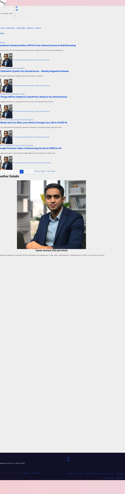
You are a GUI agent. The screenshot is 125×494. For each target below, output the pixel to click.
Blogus (26, 473)
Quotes (21, 68)
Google (8, 145)
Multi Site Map (108, 478)
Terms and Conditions (105, 474)
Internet (23, 120)
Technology (20, 28)
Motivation (11, 28)
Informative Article (13, 120)
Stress (22, 94)
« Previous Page (39, 171)
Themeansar (35, 473)
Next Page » (51, 171)
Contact (38, 28)
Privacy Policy (89, 474)
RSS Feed (120, 478)
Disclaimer (120, 474)
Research (29, 28)
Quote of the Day (13, 68)
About (3, 28)
